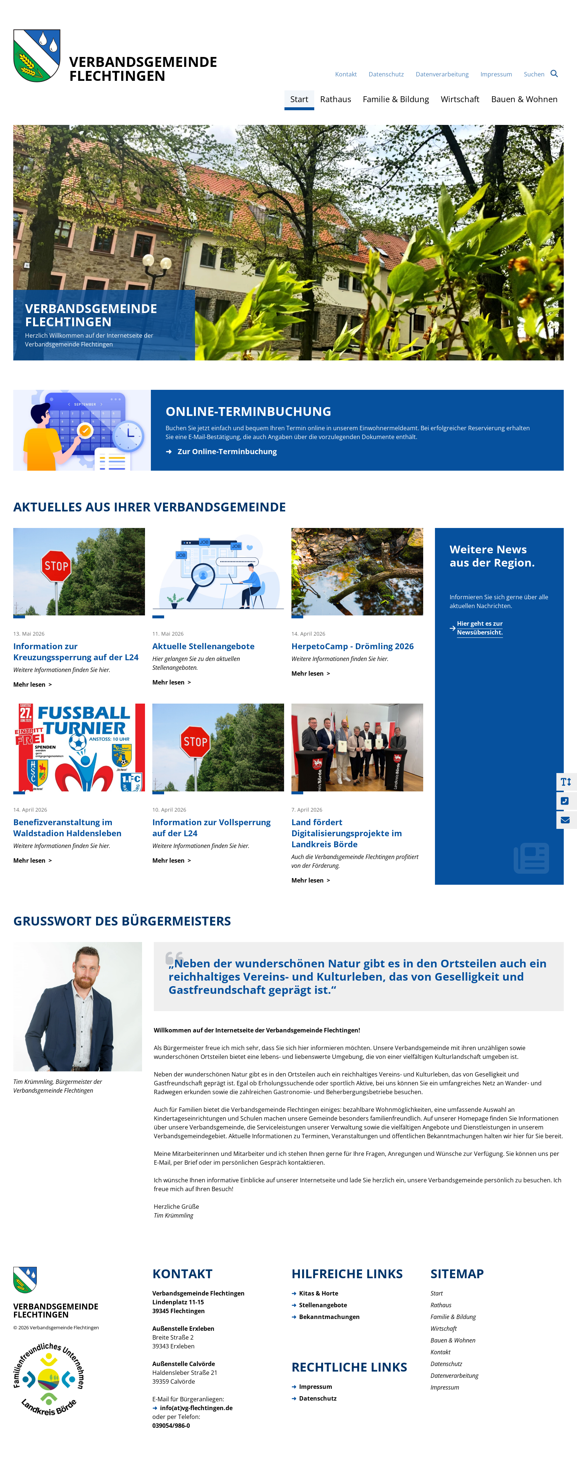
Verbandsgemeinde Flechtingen (64, 1327)
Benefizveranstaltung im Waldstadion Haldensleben (67, 827)
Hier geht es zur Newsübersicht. (480, 627)
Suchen (541, 74)
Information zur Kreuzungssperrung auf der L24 (76, 651)
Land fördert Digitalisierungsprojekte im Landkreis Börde (346, 832)
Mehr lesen (29, 684)
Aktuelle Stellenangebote (203, 645)
